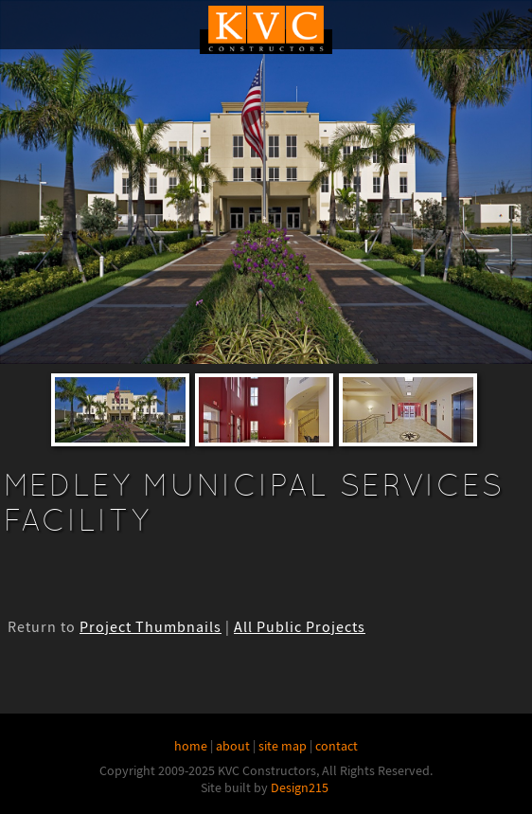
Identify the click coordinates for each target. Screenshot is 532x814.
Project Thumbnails (151, 627)
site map (282, 745)
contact (336, 745)
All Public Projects (299, 627)
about (233, 745)
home (190, 745)
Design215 (299, 787)
